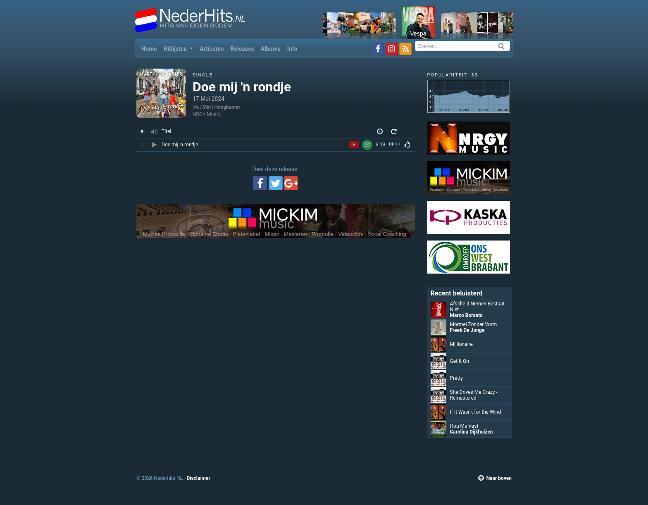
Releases (242, 48)
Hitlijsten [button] (175, 48)
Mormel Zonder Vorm (473, 324)
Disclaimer (198, 478)
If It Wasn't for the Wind (475, 412)
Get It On (459, 361)
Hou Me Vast (464, 426)
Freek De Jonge (467, 330)
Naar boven (495, 478)
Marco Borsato (466, 315)
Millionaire (461, 344)
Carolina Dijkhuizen (471, 432)
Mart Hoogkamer (221, 107)
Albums (271, 48)
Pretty (456, 378)
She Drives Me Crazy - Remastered (474, 395)
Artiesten (212, 48)
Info (292, 48)
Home (150, 48)
